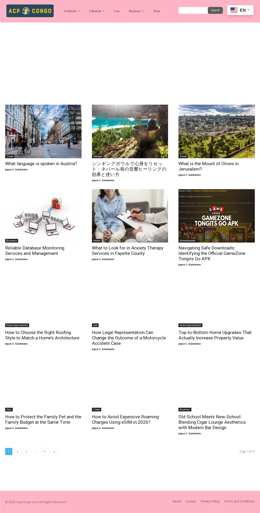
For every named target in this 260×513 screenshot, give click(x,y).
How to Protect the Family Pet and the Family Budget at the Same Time (43, 419)
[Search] (215, 10)
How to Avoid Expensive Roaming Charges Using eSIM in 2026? (125, 419)
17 (44, 451)
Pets (8, 409)
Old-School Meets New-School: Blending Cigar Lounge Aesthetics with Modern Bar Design (212, 422)
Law (95, 325)
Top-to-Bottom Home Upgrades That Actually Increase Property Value (215, 335)
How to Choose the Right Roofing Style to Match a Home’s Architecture (42, 335)
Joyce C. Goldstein (16, 169)
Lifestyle (97, 156)
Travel (9, 156)
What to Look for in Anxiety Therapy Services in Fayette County (127, 250)
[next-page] (54, 451)
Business (11, 240)
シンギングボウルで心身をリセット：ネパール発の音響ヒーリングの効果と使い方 (129, 169)
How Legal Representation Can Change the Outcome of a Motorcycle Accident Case (129, 338)
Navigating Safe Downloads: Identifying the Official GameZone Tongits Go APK (211, 253)
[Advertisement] (130, 55)
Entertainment (187, 240)
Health (96, 240)
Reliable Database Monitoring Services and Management (34, 250)
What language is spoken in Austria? (41, 163)
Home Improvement (17, 325)
